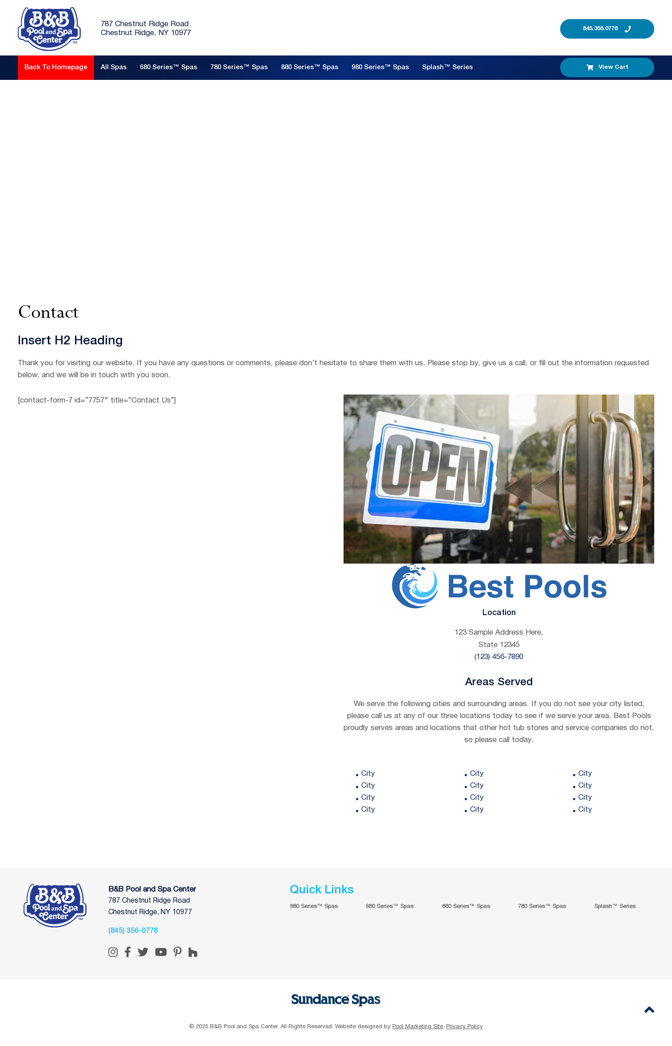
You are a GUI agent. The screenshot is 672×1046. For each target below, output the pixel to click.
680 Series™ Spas (168, 67)
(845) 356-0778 (133, 931)
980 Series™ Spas (380, 67)
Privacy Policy (464, 1027)
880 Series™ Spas (309, 67)
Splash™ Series (447, 67)
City (368, 773)
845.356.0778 (600, 29)
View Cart (607, 67)
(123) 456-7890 (498, 657)
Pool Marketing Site (417, 1027)
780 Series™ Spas (239, 67)
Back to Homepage (55, 67)
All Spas (113, 67)
